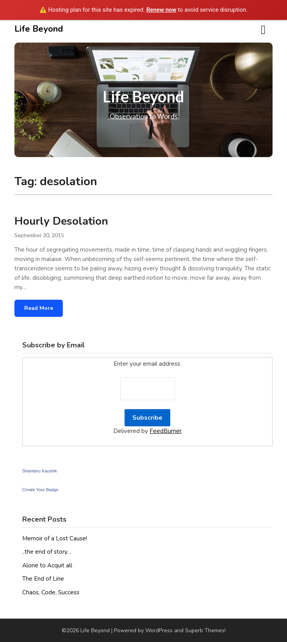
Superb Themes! (205, 630)
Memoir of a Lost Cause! (54, 538)
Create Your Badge (40, 489)
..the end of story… (46, 552)
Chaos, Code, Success (50, 592)
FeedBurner (166, 431)
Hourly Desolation (61, 221)
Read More (38, 308)
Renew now (161, 9)
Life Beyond (38, 29)
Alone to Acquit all (47, 565)
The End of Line (43, 579)
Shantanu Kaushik (39, 471)
